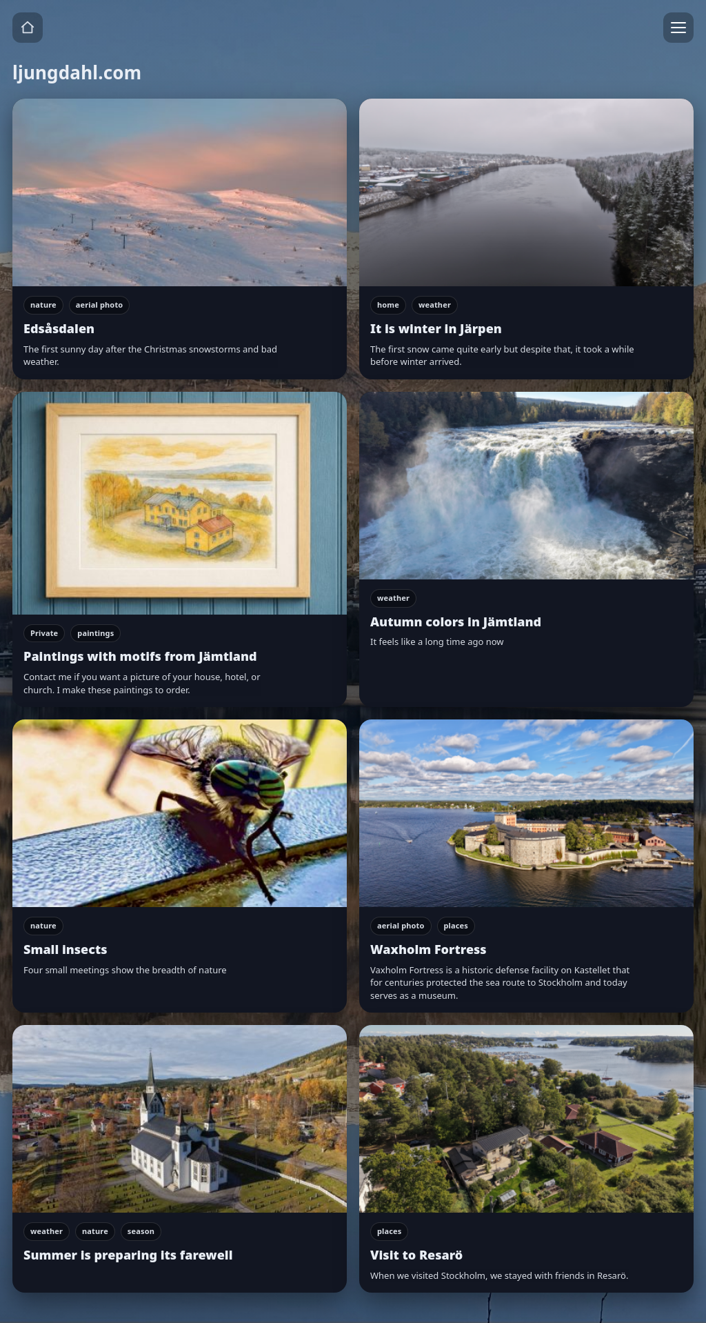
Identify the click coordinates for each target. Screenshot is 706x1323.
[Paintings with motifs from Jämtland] (179, 549)
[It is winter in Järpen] (526, 239)
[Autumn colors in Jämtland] (526, 549)
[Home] (27, 27)
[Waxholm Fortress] (526, 866)
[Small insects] (179, 866)
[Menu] (678, 27)
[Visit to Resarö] (526, 1159)
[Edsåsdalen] (179, 239)
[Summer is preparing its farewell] (179, 1159)
